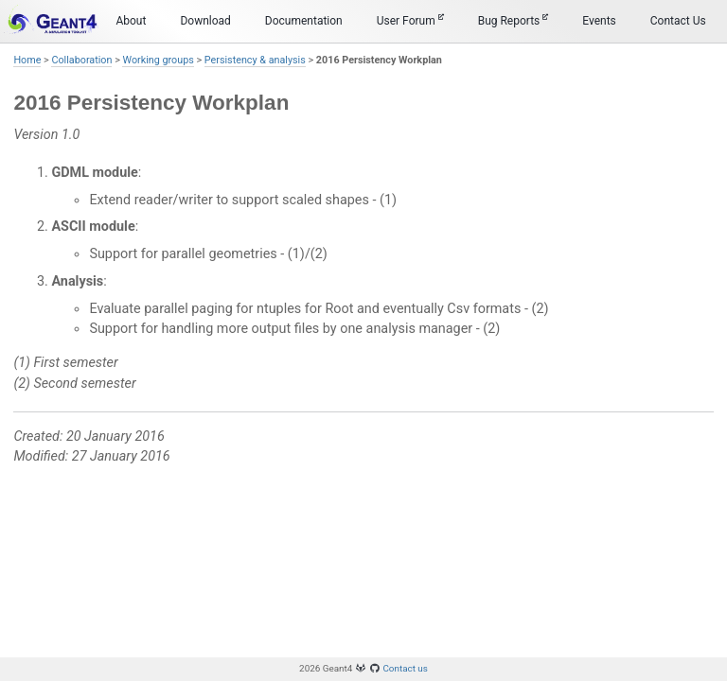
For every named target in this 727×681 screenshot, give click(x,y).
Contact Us (678, 20)
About (130, 20)
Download (205, 20)
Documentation (304, 20)
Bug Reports (513, 20)
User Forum (410, 20)
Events (599, 20)
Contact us (405, 668)
